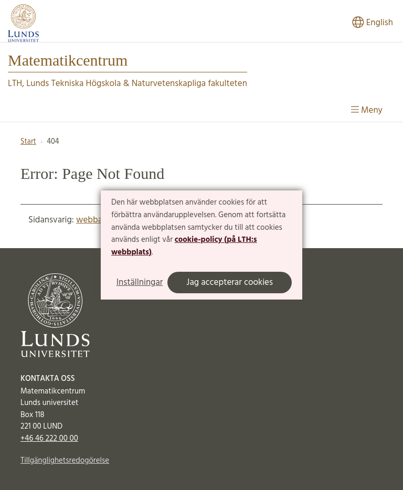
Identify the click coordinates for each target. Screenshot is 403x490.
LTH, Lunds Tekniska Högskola (64, 84)
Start (28, 142)
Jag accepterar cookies (229, 282)
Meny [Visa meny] (367, 110)
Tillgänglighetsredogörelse (64, 460)
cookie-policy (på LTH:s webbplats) (184, 246)
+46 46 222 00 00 (49, 438)
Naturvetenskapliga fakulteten (189, 84)
